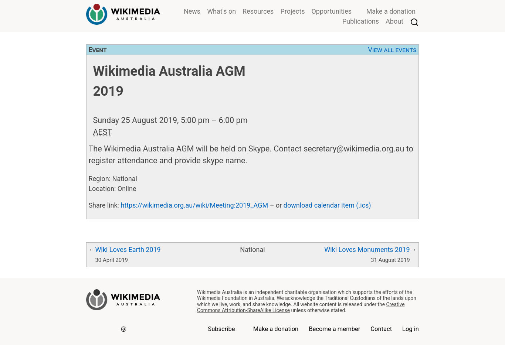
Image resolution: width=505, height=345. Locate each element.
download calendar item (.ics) (327, 205)
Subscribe (221, 328)
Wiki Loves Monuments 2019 (367, 249)
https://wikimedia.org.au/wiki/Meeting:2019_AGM (194, 205)
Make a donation (391, 11)
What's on (221, 11)
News (192, 11)
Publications (360, 21)
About (394, 21)
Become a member (334, 328)
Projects (292, 11)
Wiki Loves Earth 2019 (127, 249)
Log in (410, 328)
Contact (381, 328)
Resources (258, 11)
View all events (392, 50)
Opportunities (331, 11)
